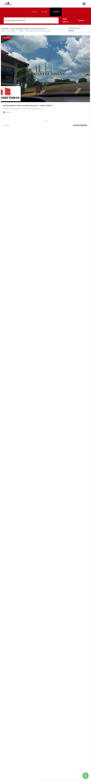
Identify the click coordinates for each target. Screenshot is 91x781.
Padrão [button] (71, 30)
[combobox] (31, 20)
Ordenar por (74, 28)
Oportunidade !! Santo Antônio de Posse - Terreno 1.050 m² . (28, 105)
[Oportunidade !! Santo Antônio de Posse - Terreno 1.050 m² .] (45, 68)
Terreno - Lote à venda (8, 31)
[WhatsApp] (85, 775)
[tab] (34, 12)
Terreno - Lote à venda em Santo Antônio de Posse (35, 31)
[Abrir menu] (84, 3)
